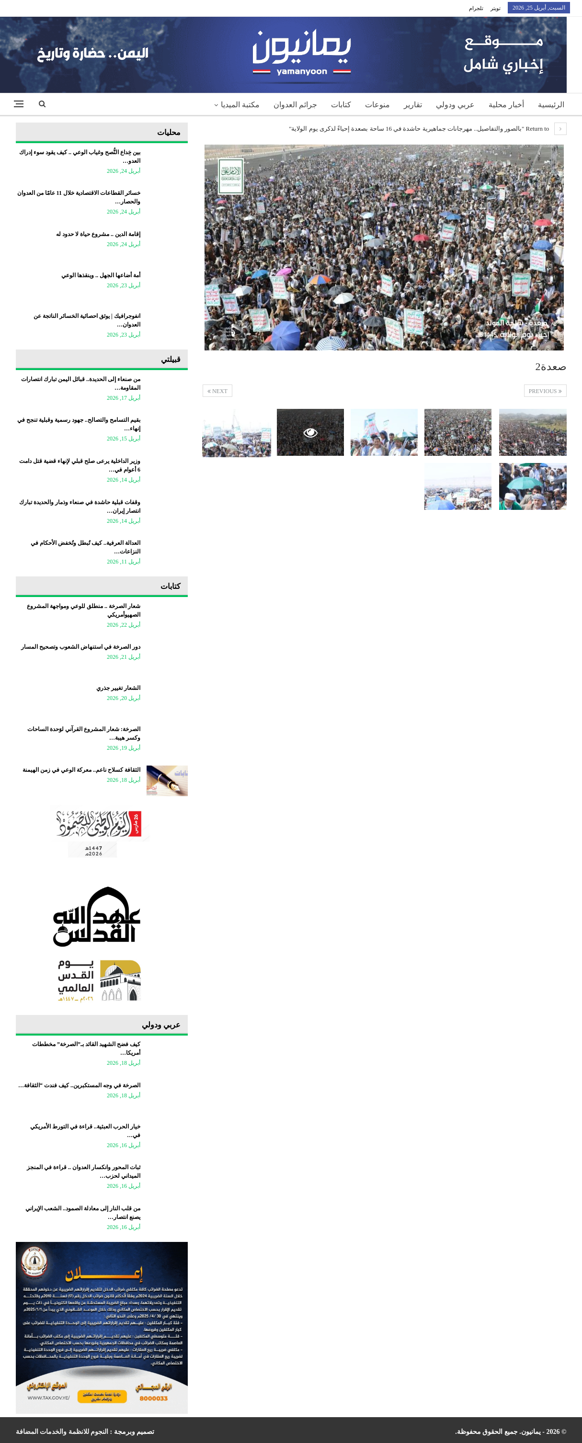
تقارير (413, 105)
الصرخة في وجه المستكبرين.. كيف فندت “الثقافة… (79, 1085)
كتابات (341, 105)
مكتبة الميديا (240, 105)
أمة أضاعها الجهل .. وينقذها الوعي (100, 275)
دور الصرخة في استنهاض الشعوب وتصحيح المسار (80, 646)
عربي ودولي (455, 105)
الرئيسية (551, 105)
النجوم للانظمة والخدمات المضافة (62, 1431)
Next (217, 391)
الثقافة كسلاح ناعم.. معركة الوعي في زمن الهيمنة (81, 770)
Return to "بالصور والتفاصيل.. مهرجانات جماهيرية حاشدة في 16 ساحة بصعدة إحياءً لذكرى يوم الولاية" (427, 128)
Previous (545, 391)
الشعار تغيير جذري (118, 688)
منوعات (377, 105)
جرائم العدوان (295, 105)
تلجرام (476, 8)
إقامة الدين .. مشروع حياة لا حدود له (98, 234)
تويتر (496, 8)
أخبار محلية (506, 105)
